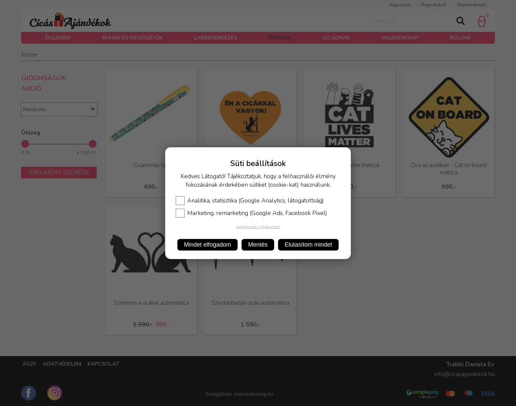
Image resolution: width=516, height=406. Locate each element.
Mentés (258, 244)
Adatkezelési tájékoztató (258, 226)
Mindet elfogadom (207, 244)
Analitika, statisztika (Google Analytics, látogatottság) (250, 200)
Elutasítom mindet (308, 244)
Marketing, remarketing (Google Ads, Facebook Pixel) (251, 213)
